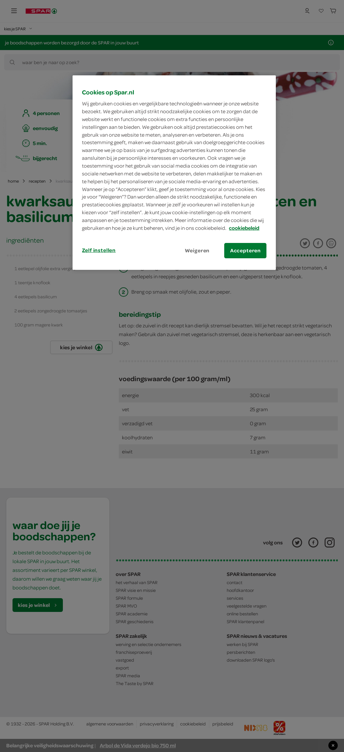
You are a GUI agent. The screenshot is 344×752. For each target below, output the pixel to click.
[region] (174, 172)
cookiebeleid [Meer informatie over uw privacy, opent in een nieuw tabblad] (244, 228)
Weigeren (197, 250)
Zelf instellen (99, 250)
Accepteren (245, 250)
